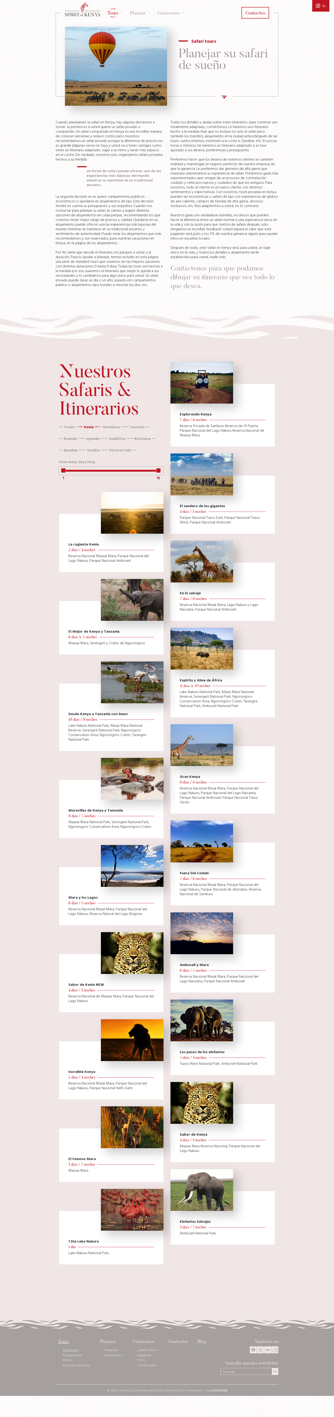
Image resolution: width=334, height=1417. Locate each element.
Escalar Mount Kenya (72, 1357)
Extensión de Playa (76, 1365)
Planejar (108, 1341)
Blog (201, 1341)
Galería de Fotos (144, 1357)
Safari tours (70, 1350)
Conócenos (143, 1341)
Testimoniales (147, 1365)
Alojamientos (113, 1355)
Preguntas (111, 1350)
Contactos (178, 1341)
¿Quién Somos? (148, 1350)
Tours (63, 1341)
